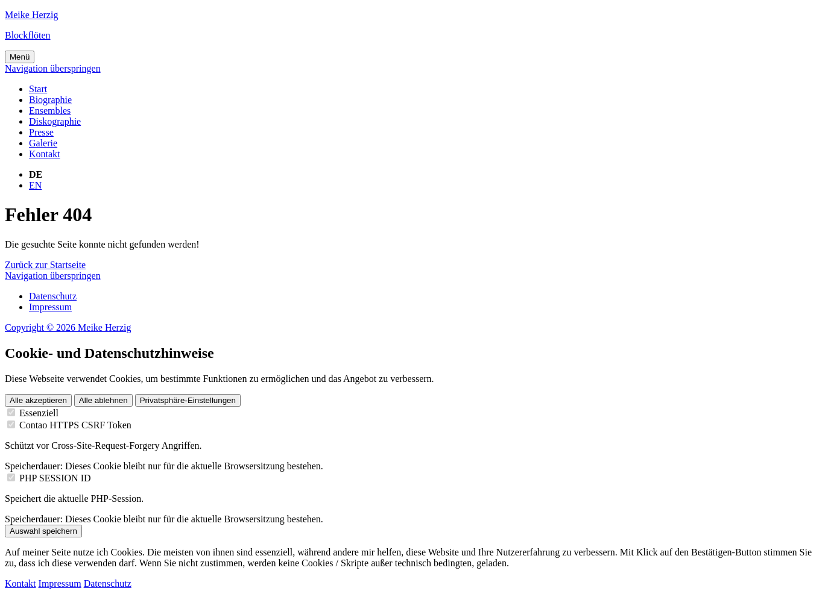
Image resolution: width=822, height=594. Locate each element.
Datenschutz (53, 296)
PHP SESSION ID (55, 478)
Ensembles (50, 110)
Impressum (50, 307)
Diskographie (55, 121)
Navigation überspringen (53, 68)
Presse (41, 132)
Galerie (43, 143)
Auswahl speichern (43, 531)
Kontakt (44, 154)
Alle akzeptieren (38, 400)
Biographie (50, 100)
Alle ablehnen (103, 400)
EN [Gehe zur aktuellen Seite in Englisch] (35, 185)
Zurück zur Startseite (45, 265)
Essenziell (38, 413)
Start (38, 89)
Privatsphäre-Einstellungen (188, 400)
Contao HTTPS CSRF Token (75, 425)
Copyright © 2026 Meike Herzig (68, 327)
